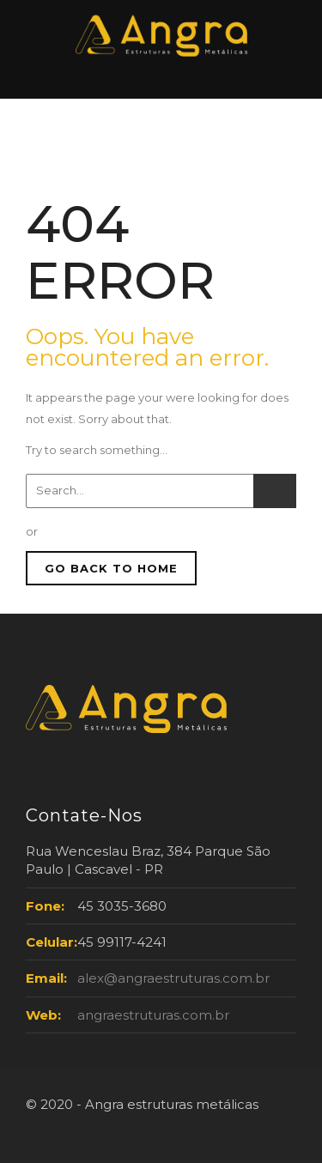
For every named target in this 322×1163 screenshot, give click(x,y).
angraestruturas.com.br (153, 1015)
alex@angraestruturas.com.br (173, 978)
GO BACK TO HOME (111, 568)
